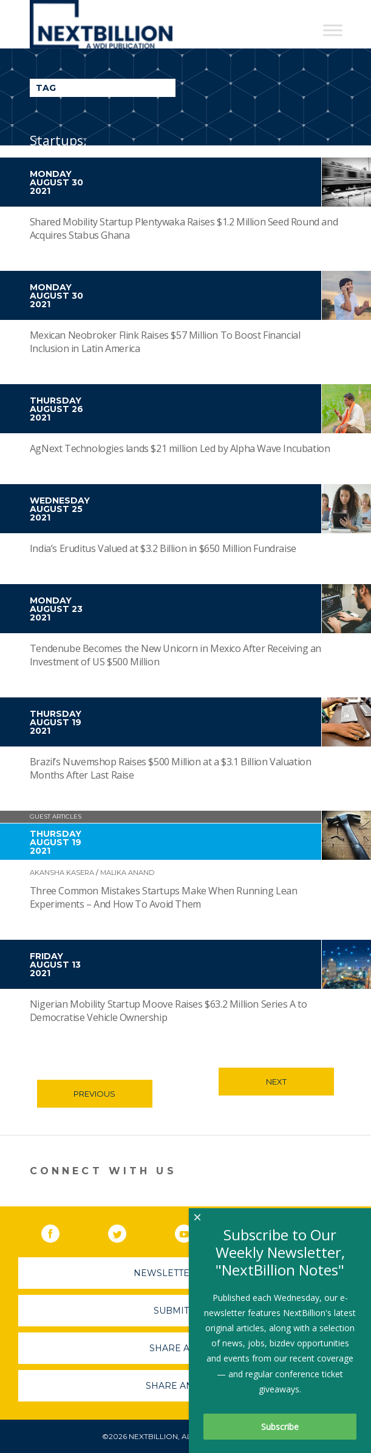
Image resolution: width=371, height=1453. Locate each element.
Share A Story (185, 1348)
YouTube (192, 1231)
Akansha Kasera (62, 872)
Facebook (59, 1231)
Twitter (125, 1231)
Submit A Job (186, 1310)
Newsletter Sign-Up (185, 1273)
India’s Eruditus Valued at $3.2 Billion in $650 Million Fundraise (163, 548)
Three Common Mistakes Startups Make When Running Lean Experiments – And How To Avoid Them (164, 897)
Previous (94, 1094)
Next (276, 1081)
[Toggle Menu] (332, 30)
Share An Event (186, 1385)
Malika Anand (127, 872)
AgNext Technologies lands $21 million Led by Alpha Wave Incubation (180, 448)
